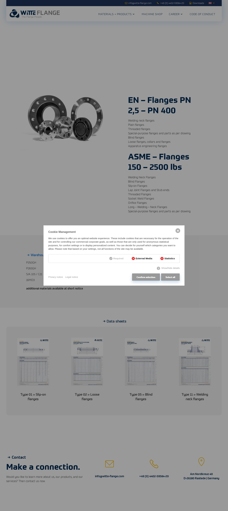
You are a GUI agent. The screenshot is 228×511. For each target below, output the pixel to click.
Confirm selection (146, 277)
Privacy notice (55, 277)
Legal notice (71, 277)
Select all (170, 277)
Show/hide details (170, 268)
